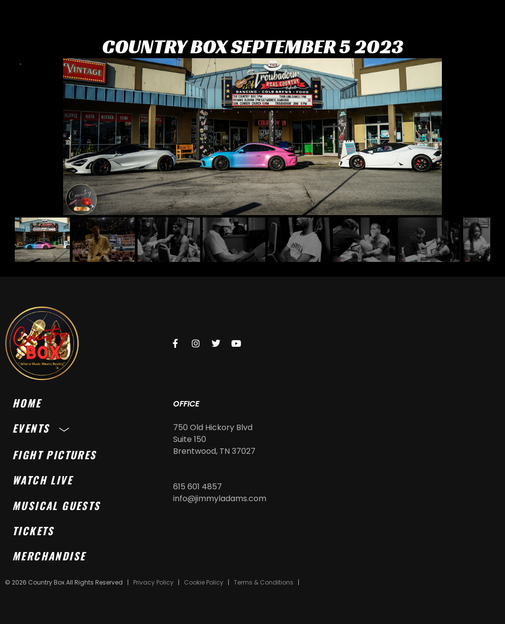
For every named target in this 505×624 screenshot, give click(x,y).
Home (26, 402)
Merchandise (48, 555)
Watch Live (42, 479)
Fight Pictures (54, 454)
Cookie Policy (203, 582)
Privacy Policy (153, 582)
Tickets (33, 530)
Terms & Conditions (263, 582)
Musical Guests (56, 505)
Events (43, 428)
